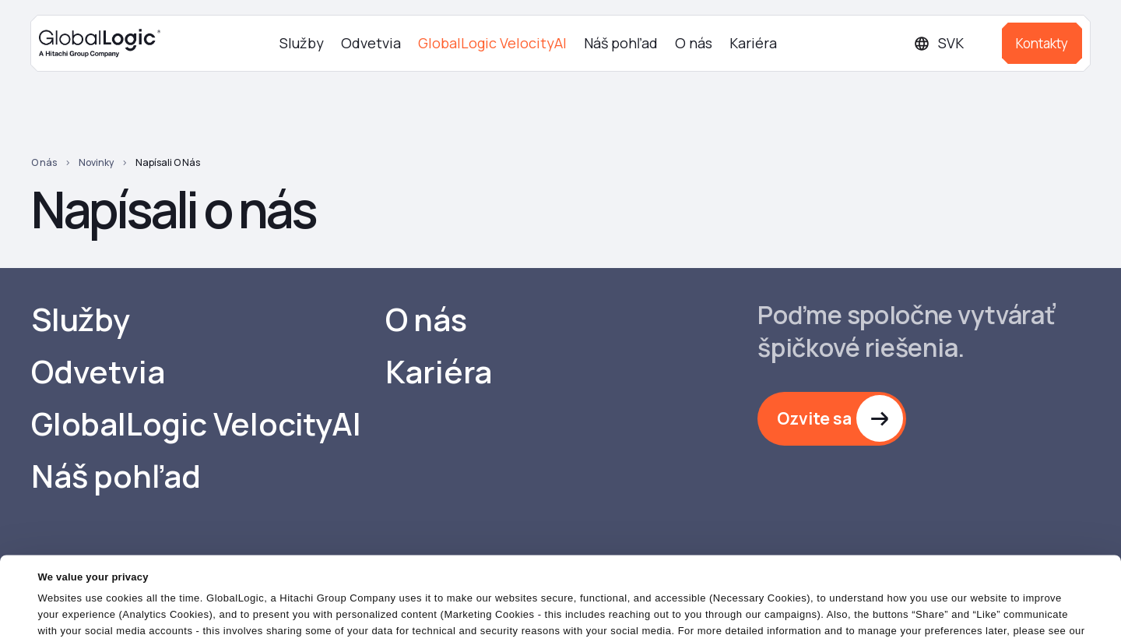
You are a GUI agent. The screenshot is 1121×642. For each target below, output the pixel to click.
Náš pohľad (621, 43)
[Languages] (951, 43)
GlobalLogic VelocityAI (492, 43)
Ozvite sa (814, 418)
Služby (301, 43)
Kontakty (1042, 43)
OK (723, 614)
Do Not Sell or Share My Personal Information (930, 614)
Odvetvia (371, 43)
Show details (68, 620)
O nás (693, 43)
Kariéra (753, 43)
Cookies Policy (75, 583)
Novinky (96, 162)
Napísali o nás (167, 162)
